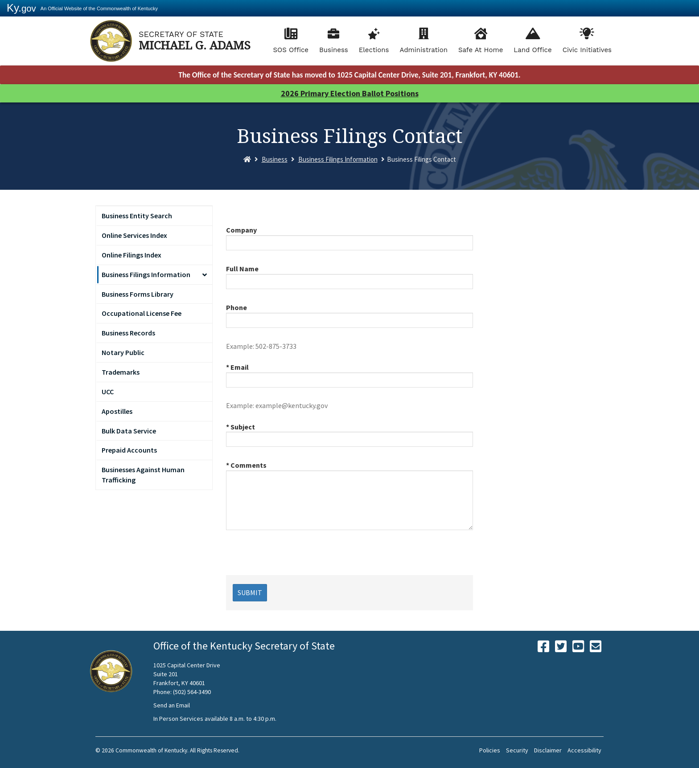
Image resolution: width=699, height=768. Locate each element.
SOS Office (290, 50)
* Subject (240, 426)
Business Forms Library (137, 294)
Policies (489, 750)
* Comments (246, 465)
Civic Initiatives (587, 50)
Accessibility (584, 750)
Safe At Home (480, 50)
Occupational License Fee (141, 313)
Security (517, 750)
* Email (237, 367)
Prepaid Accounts (129, 449)
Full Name (242, 268)
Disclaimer (548, 750)
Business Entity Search (137, 215)
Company (241, 229)
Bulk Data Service (129, 430)
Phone (236, 307)
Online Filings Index (131, 254)
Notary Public (123, 352)
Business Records (128, 332)
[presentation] (294, 557)
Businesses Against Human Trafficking (143, 474)
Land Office (532, 50)
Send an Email (171, 705)
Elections (374, 50)
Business (333, 50)
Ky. (21, 8)
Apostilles (117, 411)
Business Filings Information (338, 159)
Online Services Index (134, 235)
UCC (108, 391)
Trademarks (121, 372)
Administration (423, 50)
